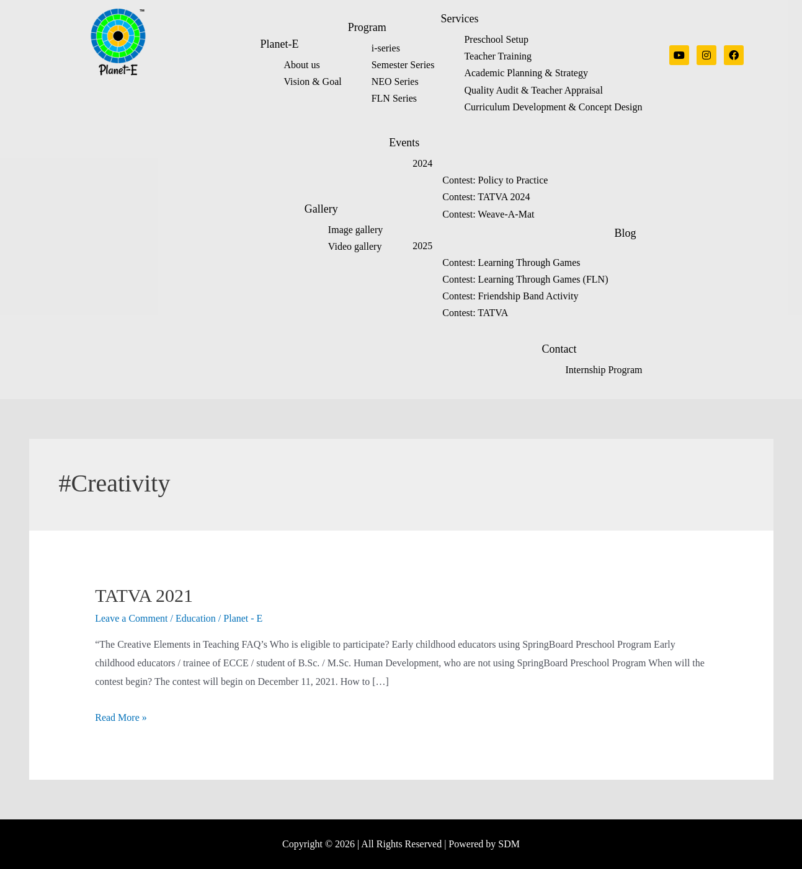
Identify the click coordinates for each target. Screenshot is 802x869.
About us (301, 65)
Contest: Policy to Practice (495, 180)
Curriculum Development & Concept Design (553, 107)
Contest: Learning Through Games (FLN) (525, 279)
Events (404, 142)
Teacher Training (498, 56)
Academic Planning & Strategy (526, 73)
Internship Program (604, 369)
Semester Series (403, 65)
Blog (625, 233)
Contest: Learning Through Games (511, 262)
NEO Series (395, 81)
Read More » (121, 717)
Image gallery (355, 229)
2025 (422, 245)
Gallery (321, 209)
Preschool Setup (496, 39)
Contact (559, 349)
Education (196, 618)
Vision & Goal (312, 81)
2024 (422, 163)
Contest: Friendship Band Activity (510, 296)
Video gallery (355, 246)
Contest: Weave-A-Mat (488, 214)
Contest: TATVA (475, 312)
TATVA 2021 (144, 595)
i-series (386, 48)
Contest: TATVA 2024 (486, 197)
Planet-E (279, 44)
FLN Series (394, 98)
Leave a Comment (131, 618)
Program (367, 27)
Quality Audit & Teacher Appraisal (533, 90)
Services (459, 18)
